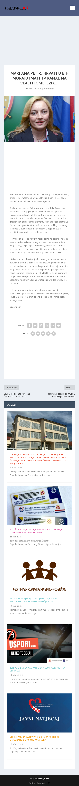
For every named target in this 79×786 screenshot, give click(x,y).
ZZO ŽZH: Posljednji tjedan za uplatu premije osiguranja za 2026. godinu (36, 531)
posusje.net (43, 778)
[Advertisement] (39, 37)
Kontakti (41, 783)
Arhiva (32, 783)
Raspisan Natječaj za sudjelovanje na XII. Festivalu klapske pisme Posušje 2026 (34, 600)
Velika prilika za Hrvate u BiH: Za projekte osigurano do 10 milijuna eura (34, 738)
